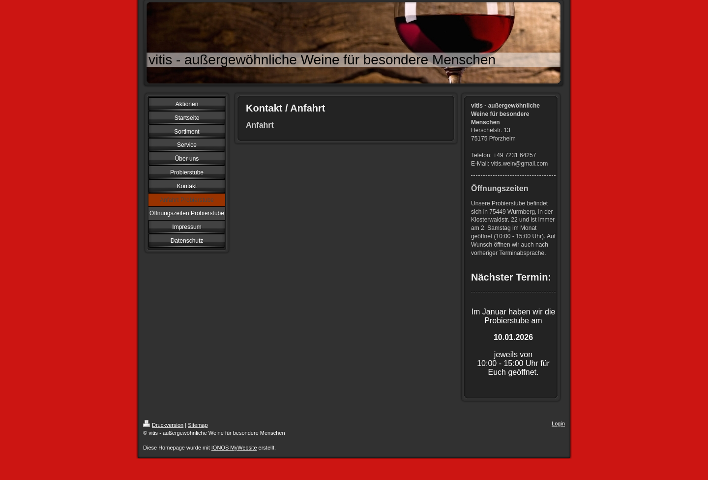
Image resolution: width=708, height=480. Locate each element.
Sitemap (197, 425)
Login (558, 423)
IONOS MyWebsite (234, 448)
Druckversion (163, 425)
